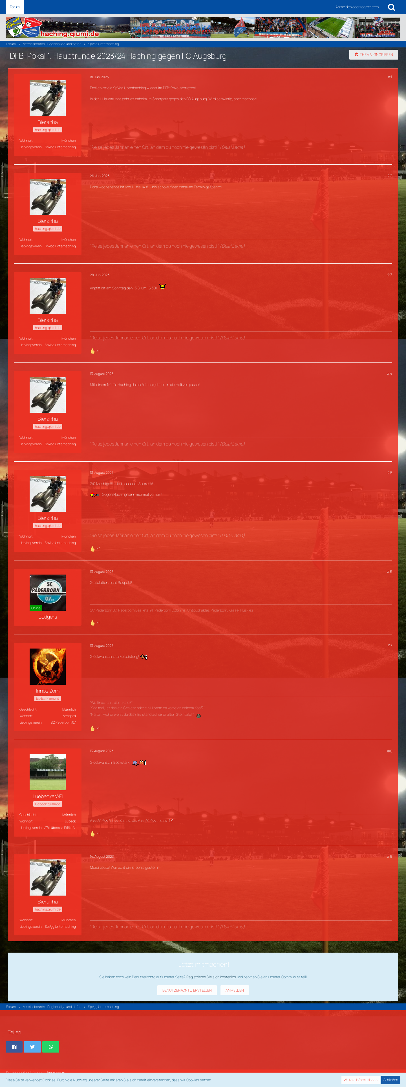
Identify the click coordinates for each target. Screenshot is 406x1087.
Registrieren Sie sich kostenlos (211, 976)
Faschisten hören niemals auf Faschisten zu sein (129, 820)
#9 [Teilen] (389, 856)
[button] (14, 1047)
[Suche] (391, 7)
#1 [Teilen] (389, 76)
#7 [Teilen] (389, 645)
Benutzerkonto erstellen (187, 990)
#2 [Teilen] (389, 175)
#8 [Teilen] (389, 751)
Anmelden (235, 990)
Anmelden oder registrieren (357, 6)
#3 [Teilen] (389, 274)
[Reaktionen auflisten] (95, 350)
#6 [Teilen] (389, 571)
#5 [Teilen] (389, 472)
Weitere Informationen (361, 1079)
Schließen (390, 1079)
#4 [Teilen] (389, 373)
